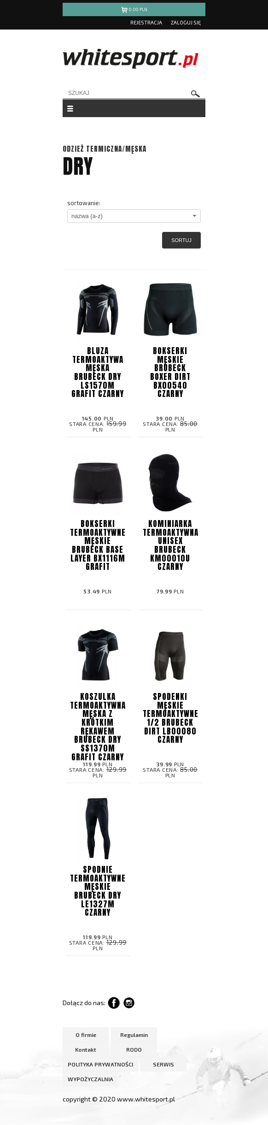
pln (134, 10)
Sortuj (181, 240)
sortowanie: (83, 203)
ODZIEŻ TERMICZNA (92, 148)
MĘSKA (135, 148)
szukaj (196, 93)
